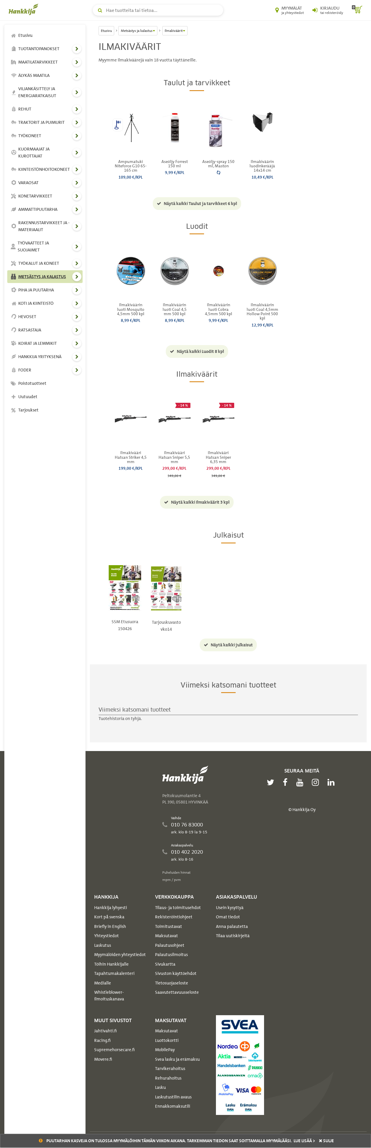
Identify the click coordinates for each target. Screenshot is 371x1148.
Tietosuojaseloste (171, 983)
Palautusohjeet (169, 945)
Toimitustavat (168, 926)
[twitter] (272, 782)
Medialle (102, 983)
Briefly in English (110, 926)
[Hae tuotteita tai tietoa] (158, 10)
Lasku (160, 1087)
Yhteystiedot (106, 936)
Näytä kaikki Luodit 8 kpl (197, 351)
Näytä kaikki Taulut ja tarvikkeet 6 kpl (197, 203)
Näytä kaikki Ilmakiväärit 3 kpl (197, 502)
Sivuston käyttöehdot (176, 973)
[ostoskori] (357, 10)
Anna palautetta (232, 926)
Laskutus (102, 945)
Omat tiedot (228, 917)
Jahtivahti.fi (105, 1031)
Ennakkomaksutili (172, 1106)
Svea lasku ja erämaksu (177, 1059)
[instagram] (317, 782)
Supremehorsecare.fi (114, 1050)
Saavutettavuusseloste (177, 992)
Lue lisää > (304, 1141)
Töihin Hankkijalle (111, 964)
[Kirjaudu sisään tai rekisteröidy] (327, 10)
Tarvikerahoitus (170, 1068)
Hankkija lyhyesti (110, 908)
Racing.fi (102, 1040)
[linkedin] (332, 782)
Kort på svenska (109, 917)
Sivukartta (165, 964)
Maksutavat (166, 936)
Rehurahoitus (168, 1078)
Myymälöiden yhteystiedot (120, 954)
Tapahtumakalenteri (114, 973)
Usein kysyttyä (229, 908)
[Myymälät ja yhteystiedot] (289, 10)
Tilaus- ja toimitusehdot (178, 908)
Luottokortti (167, 1040)
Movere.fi (103, 1059)
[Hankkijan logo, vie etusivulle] (25, 9)
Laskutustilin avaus (173, 1097)
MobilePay (165, 1050)
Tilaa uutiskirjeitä (233, 936)
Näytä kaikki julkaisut (228, 645)
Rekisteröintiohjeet (173, 917)
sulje (326, 1141)
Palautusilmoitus (171, 954)
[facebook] (286, 782)
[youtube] (301, 782)
